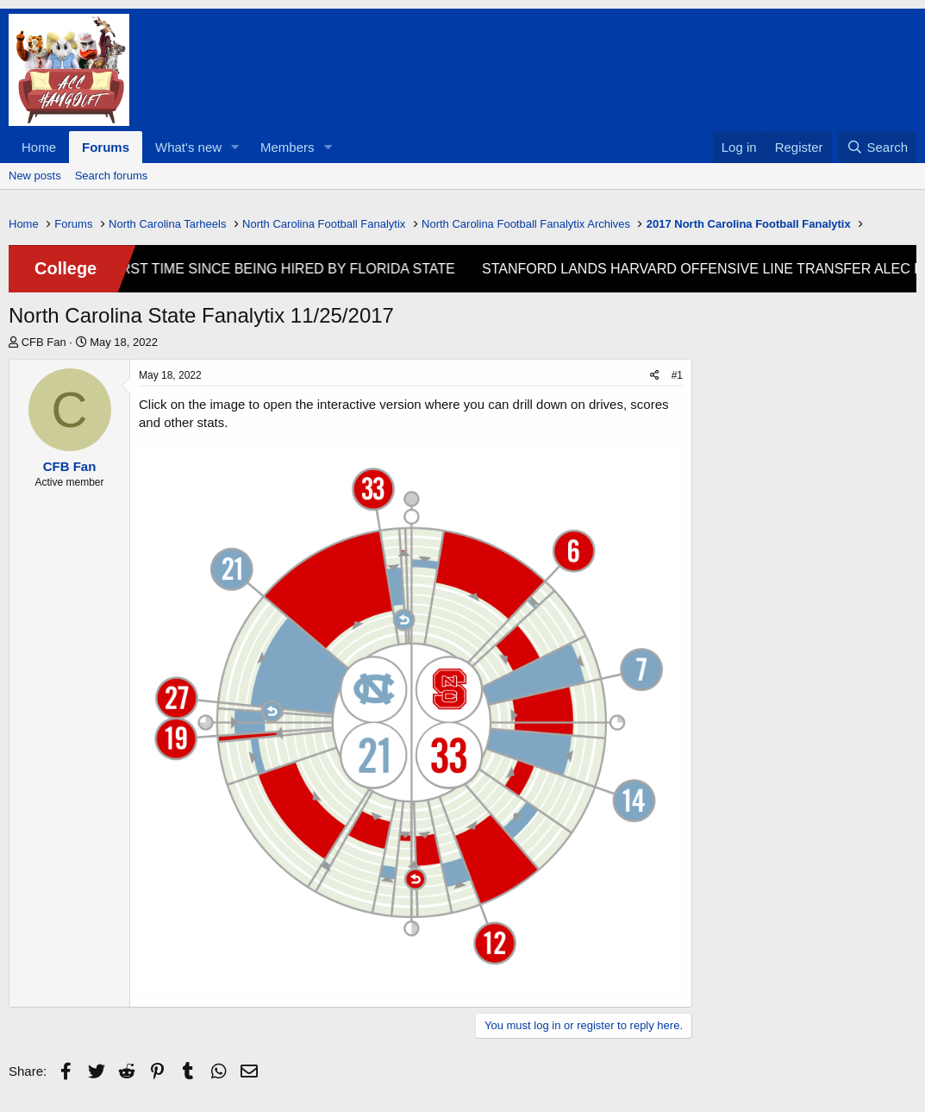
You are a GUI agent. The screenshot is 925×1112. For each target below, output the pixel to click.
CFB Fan (44, 342)
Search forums (111, 175)
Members (287, 147)
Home (39, 147)
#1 (677, 375)
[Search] (877, 147)
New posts (35, 175)
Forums (105, 147)
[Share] (655, 376)
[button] (235, 147)
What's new (188, 147)
